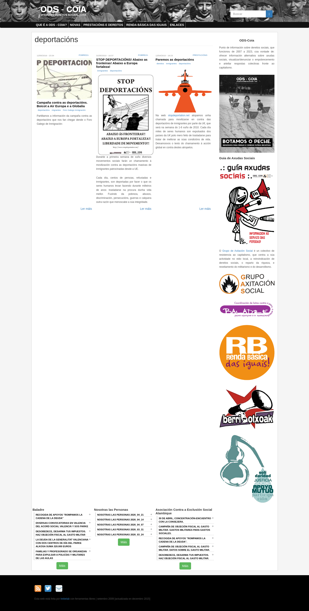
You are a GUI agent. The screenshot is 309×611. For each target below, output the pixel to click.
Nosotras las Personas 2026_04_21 (120, 514)
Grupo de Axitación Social (237, 250)
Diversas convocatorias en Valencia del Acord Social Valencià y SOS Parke (62, 525)
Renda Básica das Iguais (146, 25)
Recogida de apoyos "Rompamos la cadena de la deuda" (59, 516)
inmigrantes (102, 71)
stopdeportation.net (179, 115)
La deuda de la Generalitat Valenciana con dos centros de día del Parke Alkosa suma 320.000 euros (62, 543)
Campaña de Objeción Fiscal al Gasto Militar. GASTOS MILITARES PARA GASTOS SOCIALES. (184, 530)
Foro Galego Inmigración (74, 110)
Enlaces (177, 25)
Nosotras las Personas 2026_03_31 (120, 529)
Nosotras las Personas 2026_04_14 (120, 519)
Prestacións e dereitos (103, 25)
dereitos (160, 63)
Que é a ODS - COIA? (51, 25)
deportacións (44, 110)
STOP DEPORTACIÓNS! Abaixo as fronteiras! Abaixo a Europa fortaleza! (121, 63)
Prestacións (200, 55)
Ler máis (86, 208)
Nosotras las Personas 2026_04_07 (120, 524)
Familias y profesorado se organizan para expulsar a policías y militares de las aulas (61, 554)
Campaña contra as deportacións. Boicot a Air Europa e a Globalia (62, 104)
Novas (75, 25)
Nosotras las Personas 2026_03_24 (120, 534)
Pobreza (84, 55)
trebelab (65, 598)
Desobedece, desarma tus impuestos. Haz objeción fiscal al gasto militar (61, 533)
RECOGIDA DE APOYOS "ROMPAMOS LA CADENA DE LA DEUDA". (182, 540)
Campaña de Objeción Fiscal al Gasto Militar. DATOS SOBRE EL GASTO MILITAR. (184, 548)
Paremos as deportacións (174, 59)
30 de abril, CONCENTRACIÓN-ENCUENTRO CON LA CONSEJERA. (185, 520)
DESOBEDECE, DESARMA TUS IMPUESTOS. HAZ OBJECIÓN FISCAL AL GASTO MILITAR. (184, 557)
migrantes (56, 110)
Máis (62, 565)
